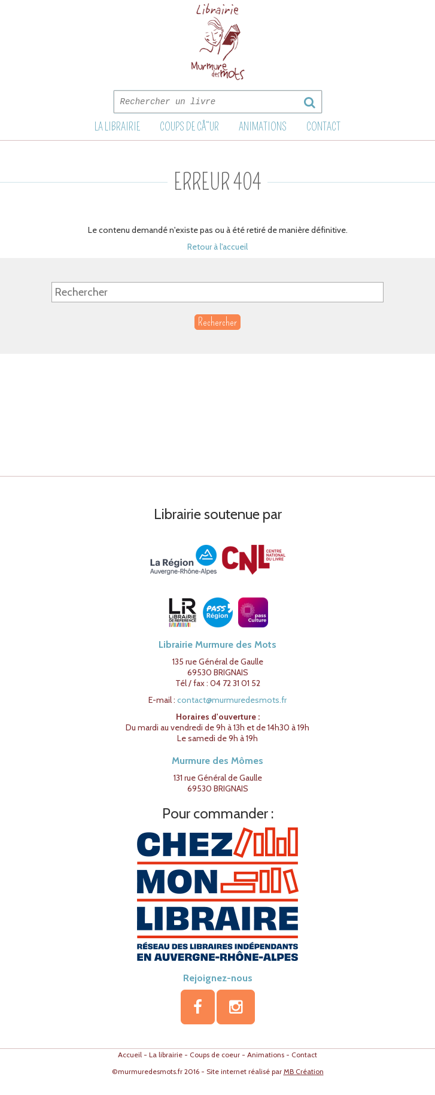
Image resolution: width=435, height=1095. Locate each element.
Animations (263, 127)
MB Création (304, 1071)
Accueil (130, 1054)
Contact (323, 127)
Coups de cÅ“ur (189, 127)
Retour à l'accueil (217, 246)
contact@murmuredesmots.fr (232, 699)
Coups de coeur (215, 1054)
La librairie (117, 127)
